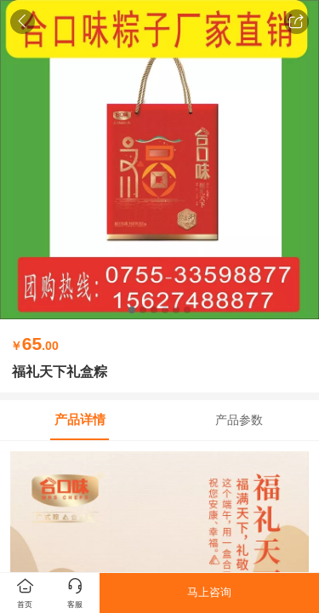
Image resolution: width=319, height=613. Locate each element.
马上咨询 (209, 592)
